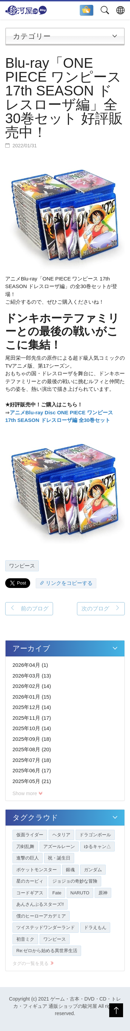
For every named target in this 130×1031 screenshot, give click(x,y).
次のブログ (100, 608)
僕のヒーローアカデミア (41, 916)
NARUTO (79, 892)
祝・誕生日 (59, 857)
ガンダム (93, 869)
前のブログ (29, 608)
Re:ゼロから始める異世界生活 (46, 950)
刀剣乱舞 (25, 846)
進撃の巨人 (27, 857)
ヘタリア (61, 834)
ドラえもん (95, 927)
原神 (102, 892)
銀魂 (70, 869)
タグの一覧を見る (33, 963)
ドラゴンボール (95, 834)
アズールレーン (59, 846)
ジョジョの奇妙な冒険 (74, 881)
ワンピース (22, 566)
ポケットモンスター (36, 869)
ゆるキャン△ (97, 846)
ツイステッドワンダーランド (45, 927)
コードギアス (29, 892)
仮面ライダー (29, 834)
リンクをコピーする (66, 583)
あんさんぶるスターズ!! (40, 904)
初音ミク (25, 939)
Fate (56, 892)
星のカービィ (29, 881)
